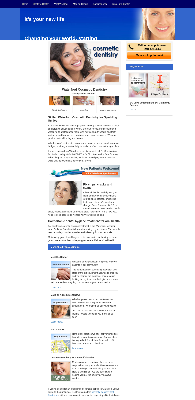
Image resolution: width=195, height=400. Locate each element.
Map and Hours (80, 4)
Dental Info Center (121, 4)
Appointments (100, 4)
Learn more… (57, 287)
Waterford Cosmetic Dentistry (84, 89)
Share (132, 109)
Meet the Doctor (41, 4)
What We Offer (60, 4)
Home (25, 4)
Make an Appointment (149, 55)
